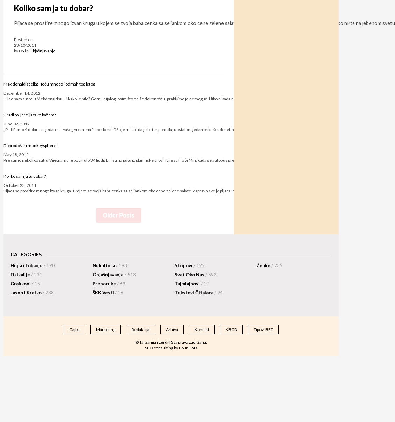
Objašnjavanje (42, 50)
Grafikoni (25, 283)
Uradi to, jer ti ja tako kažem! (29, 114)
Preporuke (109, 283)
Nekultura (110, 265)
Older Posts (118, 215)
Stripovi (190, 265)
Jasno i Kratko (32, 293)
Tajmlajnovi (192, 283)
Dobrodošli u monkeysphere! (30, 145)
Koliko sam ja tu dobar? (53, 8)
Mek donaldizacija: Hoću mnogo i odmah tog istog (49, 84)
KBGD (231, 329)
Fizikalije (26, 274)
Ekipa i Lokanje (32, 265)
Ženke (270, 265)
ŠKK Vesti (108, 293)
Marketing (105, 329)
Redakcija (140, 329)
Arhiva (172, 329)
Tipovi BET (263, 329)
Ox (21, 50)
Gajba (74, 329)
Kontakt (202, 329)
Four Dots (188, 347)
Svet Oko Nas (196, 274)
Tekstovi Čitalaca (199, 293)
